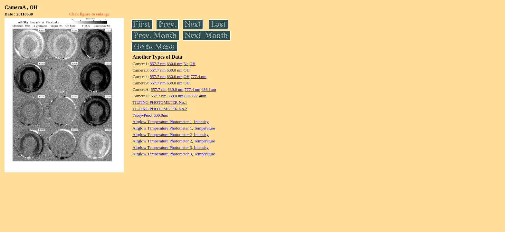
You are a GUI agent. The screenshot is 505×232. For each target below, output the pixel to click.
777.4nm (199, 95)
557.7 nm (158, 63)
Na (186, 63)
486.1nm (208, 89)
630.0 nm (174, 63)
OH (192, 63)
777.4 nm (198, 76)
